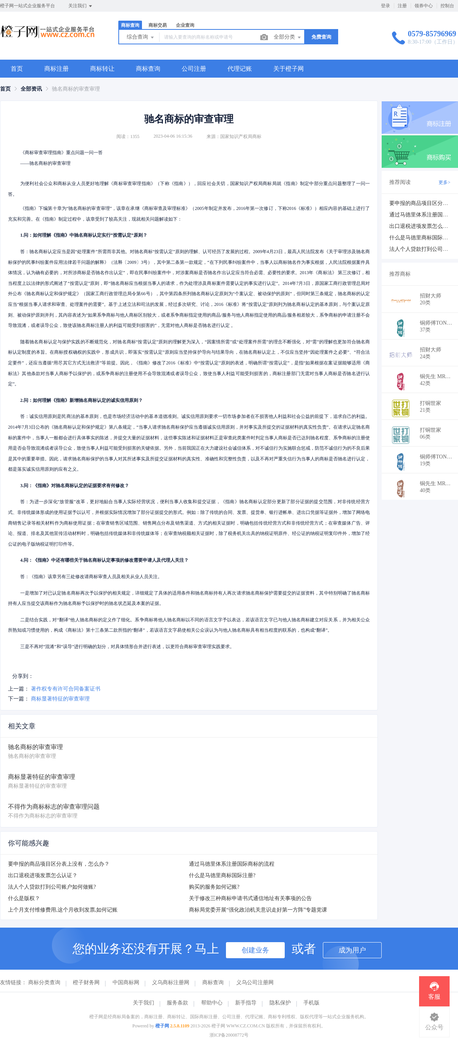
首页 (17, 68)
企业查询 (185, 25)
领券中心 (423, 5)
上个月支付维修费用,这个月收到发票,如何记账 (63, 910)
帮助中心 (212, 1003)
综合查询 (141, 37)
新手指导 (245, 1003)
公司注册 (194, 68)
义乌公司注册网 (255, 982)
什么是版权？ (24, 898)
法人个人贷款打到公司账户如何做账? (52, 887)
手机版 (311, 1003)
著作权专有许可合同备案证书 (65, 689)
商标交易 (157, 25)
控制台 (447, 5)
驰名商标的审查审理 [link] (76, 89)
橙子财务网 (86, 982)
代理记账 (239, 68)
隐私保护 (280, 1003)
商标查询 (130, 25)
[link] (5, 89)
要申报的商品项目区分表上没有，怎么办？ (59, 864)
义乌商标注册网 (170, 982)
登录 (385, 5)
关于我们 (143, 1003)
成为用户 (352, 950)
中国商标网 (126, 982)
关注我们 (80, 6)
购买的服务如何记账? (214, 887)
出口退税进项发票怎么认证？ (42, 875)
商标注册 (56, 68)
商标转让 (102, 68)
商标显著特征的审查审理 (60, 699)
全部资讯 (31, 89)
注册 (402, 5)
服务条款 (177, 1003)
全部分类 (288, 37)
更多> (444, 182)
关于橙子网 (288, 68)
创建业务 (255, 950)
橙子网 (162, 1026)
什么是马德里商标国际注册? (222, 875)
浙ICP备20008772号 (229, 1035)
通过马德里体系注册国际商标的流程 (231, 864)
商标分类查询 (44, 982)
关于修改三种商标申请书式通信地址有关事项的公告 (250, 898)
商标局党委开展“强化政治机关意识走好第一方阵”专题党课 (258, 910)
